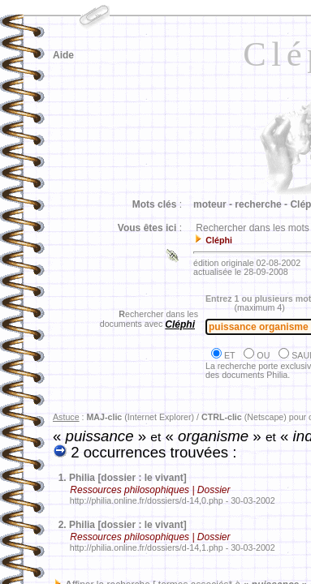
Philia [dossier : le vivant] (128, 477)
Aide (63, 55)
